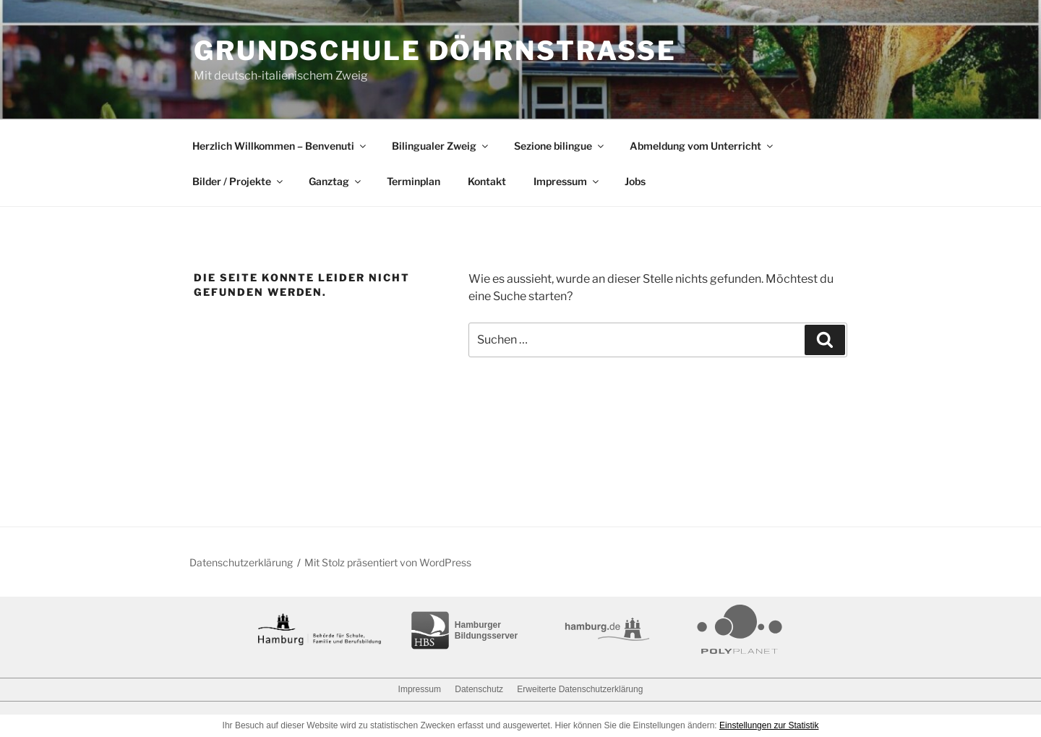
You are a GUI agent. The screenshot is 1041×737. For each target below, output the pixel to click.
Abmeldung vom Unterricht (702, 146)
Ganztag (336, 181)
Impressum (567, 181)
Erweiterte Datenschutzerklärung (580, 689)
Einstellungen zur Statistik (768, 725)
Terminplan (413, 181)
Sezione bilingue (560, 146)
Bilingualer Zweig (441, 146)
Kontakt (487, 181)
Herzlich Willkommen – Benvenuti (280, 146)
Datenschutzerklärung (241, 562)
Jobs (635, 181)
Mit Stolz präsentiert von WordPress (387, 562)
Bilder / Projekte (238, 181)
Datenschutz (479, 689)
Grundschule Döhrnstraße (435, 51)
